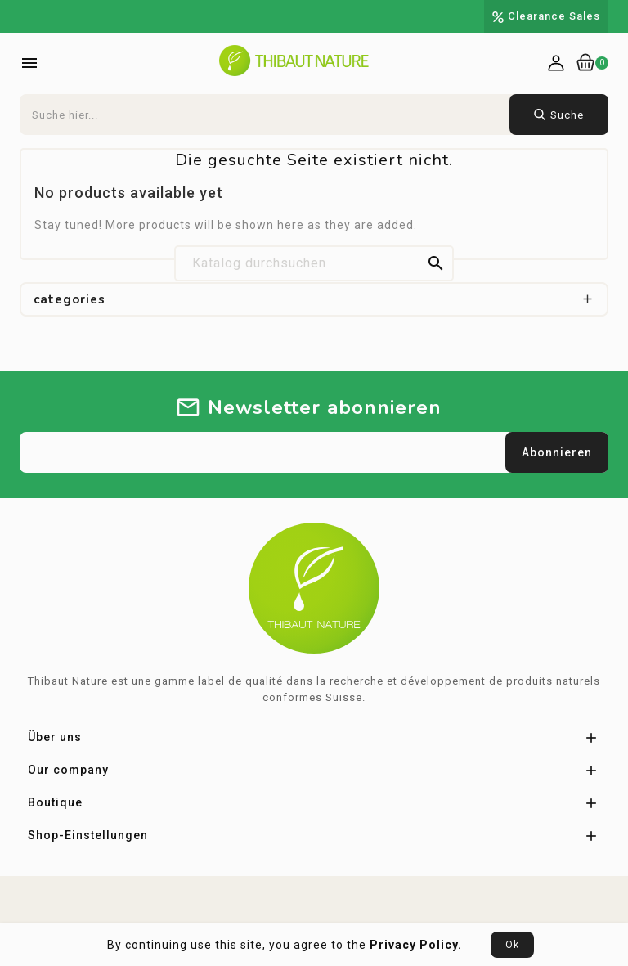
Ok (512, 944)
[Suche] (314, 263)
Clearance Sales (554, 16)
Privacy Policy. (416, 944)
